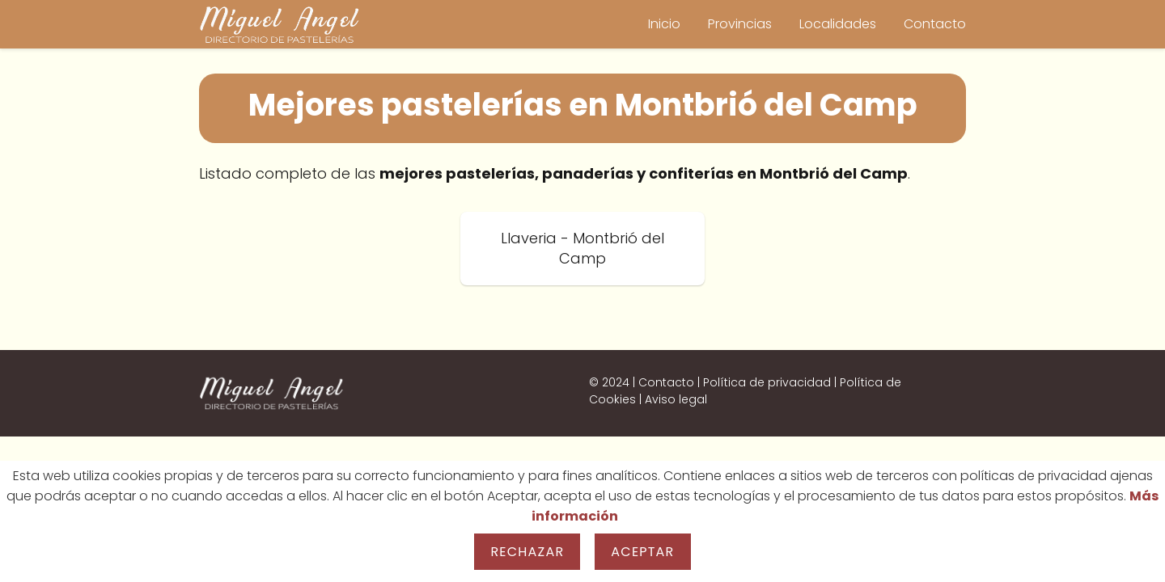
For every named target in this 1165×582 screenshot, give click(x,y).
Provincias (740, 24)
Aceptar (642, 551)
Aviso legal (676, 399)
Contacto (935, 24)
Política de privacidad (767, 382)
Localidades (837, 24)
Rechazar (527, 551)
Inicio (664, 24)
